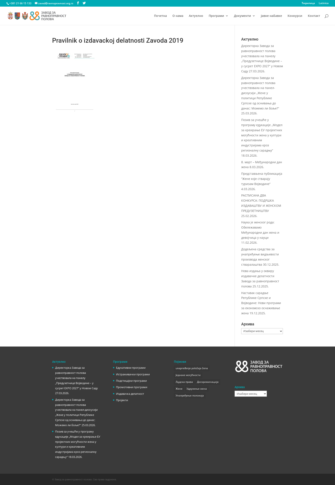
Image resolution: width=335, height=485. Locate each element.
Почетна (160, 16)
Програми (216, 16)
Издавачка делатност (130, 394)
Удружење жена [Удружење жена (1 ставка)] (197, 388)
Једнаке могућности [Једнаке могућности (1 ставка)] (188, 375)
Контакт (314, 16)
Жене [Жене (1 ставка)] (179, 388)
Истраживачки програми (133, 374)
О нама (177, 16)
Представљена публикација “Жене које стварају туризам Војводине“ (261, 179)
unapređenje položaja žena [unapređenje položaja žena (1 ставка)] (192, 368)
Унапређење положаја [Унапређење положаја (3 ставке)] (190, 395)
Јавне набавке (271, 16)
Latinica (324, 3)
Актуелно (196, 16)
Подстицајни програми (131, 381)
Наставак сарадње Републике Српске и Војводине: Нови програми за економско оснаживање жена (261, 303)
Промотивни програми (131, 387)
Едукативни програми (130, 368)
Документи (242, 16)
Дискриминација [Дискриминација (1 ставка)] (208, 382)
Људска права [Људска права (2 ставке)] (184, 382)
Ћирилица (308, 3)
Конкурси (295, 16)
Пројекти (122, 400)
